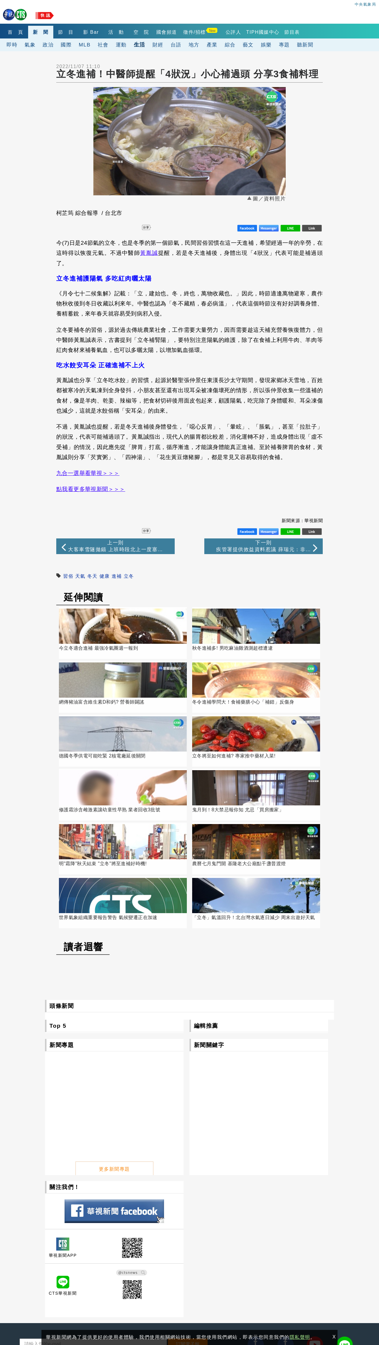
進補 (117, 576)
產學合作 (246, 1260)
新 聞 (47, 32)
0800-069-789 (64, 1297)
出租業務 (299, 1251)
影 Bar (107, 32)
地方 (194, 45)
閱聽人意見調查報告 (204, 1268)
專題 (284, 45)
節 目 (77, 32)
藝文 (248, 45)
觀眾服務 (246, 1251)
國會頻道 (195, 32)
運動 (121, 45)
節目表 (325, 32)
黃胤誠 (149, 253)
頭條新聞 (61, 857)
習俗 (68, 576)
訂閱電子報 (188, 1195)
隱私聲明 (26, 1318)
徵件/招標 (225, 32)
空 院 (166, 32)
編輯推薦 (206, 876)
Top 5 (57, 876)
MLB (85, 45)
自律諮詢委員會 (146, 1268)
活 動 (136, 32)
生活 (139, 44)
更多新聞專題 (114, 1017)
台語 (176, 45)
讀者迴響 (83, 797)
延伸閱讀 (83, 597)
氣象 (30, 45)
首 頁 (18, 32)
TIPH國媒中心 (294, 32)
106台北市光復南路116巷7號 (53, 1270)
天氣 (80, 576)
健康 (104, 576)
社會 (103, 45)
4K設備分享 (302, 1260)
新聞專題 (61, 896)
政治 (48, 45)
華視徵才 (193, 1260)
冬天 (92, 576)
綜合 (230, 45)
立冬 (129, 576)
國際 (66, 45)
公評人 (264, 32)
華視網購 (139, 1260)
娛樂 (266, 45)
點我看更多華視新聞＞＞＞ (90, 489)
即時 (12, 45)
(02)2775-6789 (37, 1283)
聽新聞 (305, 45)
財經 (157, 45)
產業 (212, 45)
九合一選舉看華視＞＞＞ (87, 473)
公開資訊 (193, 1251)
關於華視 (139, 1251)
